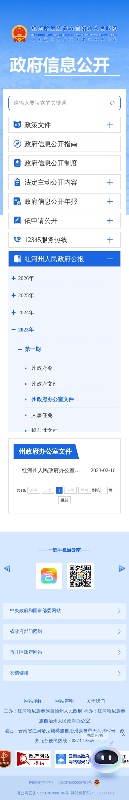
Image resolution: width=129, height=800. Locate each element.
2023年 (26, 329)
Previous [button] (6, 568)
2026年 (26, 278)
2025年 (26, 295)
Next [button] (122, 568)
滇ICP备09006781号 (75, 782)
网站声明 (64, 701)
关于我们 (95, 701)
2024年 (26, 312)
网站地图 (33, 701)
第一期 (33, 349)
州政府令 (42, 368)
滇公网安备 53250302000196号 (43, 793)
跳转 (64, 500)
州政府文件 (44, 384)
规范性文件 (44, 431)
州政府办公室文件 (52, 399)
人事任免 (42, 415)
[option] (64, 568)
